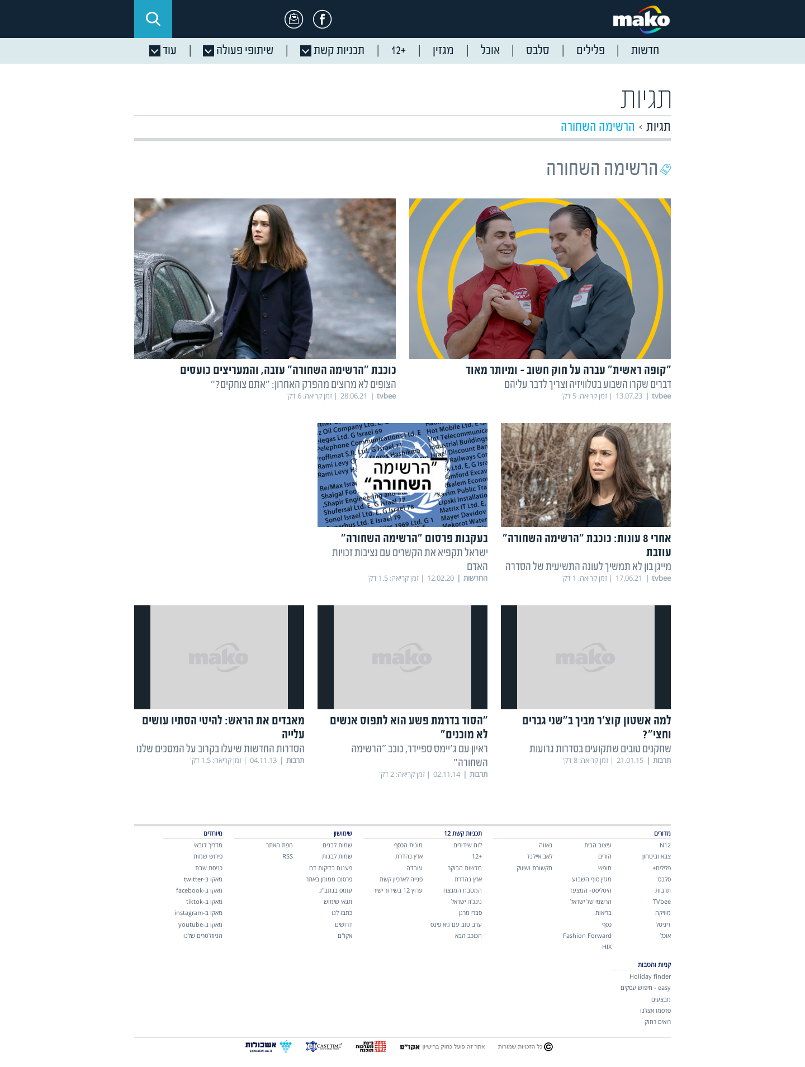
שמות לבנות (337, 856)
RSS (287, 856)
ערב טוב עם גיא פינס (456, 924)
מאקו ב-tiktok (204, 901)
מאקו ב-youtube (200, 924)
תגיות (658, 127)
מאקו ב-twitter (203, 879)
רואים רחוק (658, 1021)
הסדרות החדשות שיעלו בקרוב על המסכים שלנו (220, 749)
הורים (605, 856)
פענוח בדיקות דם (330, 868)
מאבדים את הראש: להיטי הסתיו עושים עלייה (223, 728)
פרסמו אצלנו (655, 1010)
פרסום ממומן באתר (329, 879)
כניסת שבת (208, 868)
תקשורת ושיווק (534, 868)
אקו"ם (345, 935)
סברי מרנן (470, 912)
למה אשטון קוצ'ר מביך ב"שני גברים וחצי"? (596, 728)
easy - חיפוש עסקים (646, 987)
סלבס (664, 879)
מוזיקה (663, 912)
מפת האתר (279, 845)
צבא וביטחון (656, 856)
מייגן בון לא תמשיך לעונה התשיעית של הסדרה (588, 567)
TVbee (662, 901)
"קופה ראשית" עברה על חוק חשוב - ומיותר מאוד (568, 371)
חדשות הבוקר (465, 868)
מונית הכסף (408, 845)
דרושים (343, 924)
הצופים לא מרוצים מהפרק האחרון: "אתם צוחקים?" (303, 385)
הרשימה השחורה (598, 127)
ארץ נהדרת (468, 879)
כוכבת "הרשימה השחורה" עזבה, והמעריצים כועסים (288, 371)
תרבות (663, 890)
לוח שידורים (467, 845)
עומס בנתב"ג (335, 890)
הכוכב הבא (468, 935)
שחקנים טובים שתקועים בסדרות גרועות (600, 749)
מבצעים (661, 999)
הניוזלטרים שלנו (202, 935)
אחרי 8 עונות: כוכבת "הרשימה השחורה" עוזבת (587, 546)
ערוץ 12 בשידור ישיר (398, 890)
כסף (607, 924)
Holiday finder (650, 976)
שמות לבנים (337, 845)
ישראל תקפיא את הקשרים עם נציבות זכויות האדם (410, 560)
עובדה (414, 868)
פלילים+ (661, 868)
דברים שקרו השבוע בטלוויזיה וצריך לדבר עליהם (587, 385)
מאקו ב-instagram (198, 912)
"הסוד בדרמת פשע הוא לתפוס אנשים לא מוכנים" (409, 728)
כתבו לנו (342, 912)
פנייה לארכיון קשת (401, 879)
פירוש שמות (207, 856)
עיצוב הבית (598, 845)
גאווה (545, 845)
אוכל (665, 935)
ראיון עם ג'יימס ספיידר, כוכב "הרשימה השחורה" (419, 756)
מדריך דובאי (208, 845)
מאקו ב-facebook (199, 890)
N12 (665, 845)
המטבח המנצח (462, 890)
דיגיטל (663, 924)
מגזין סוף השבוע (592, 879)
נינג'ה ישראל (466, 901)
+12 (477, 856)
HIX (607, 946)
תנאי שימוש (338, 901)
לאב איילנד (539, 856)
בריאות (603, 912)
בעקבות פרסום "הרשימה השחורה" (414, 539)
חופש (605, 868)
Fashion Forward (587, 935)
